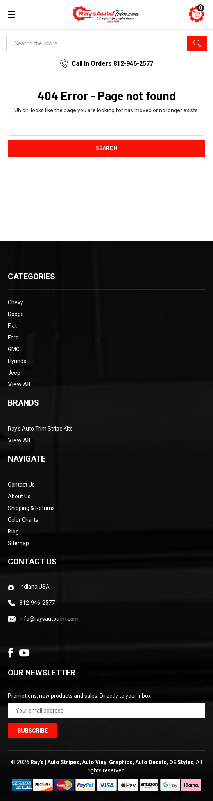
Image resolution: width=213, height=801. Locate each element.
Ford (13, 337)
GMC (14, 349)
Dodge (16, 314)
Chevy (15, 302)
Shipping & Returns (31, 508)
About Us (19, 496)
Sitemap (18, 543)
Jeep (14, 373)
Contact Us (21, 484)
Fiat (12, 326)
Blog (13, 531)
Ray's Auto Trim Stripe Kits (40, 429)
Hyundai (18, 361)
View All (19, 384)
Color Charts (23, 520)
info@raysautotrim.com (49, 619)
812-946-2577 (37, 603)
